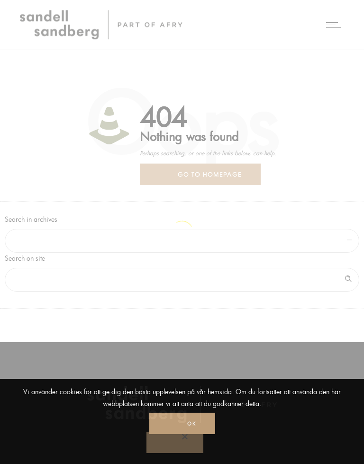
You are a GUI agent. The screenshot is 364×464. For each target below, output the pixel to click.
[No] (174, 442)
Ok (191, 423)
